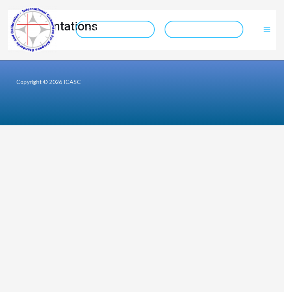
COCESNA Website (203, 29)
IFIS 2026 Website (115, 29)
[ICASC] (32, 29)
